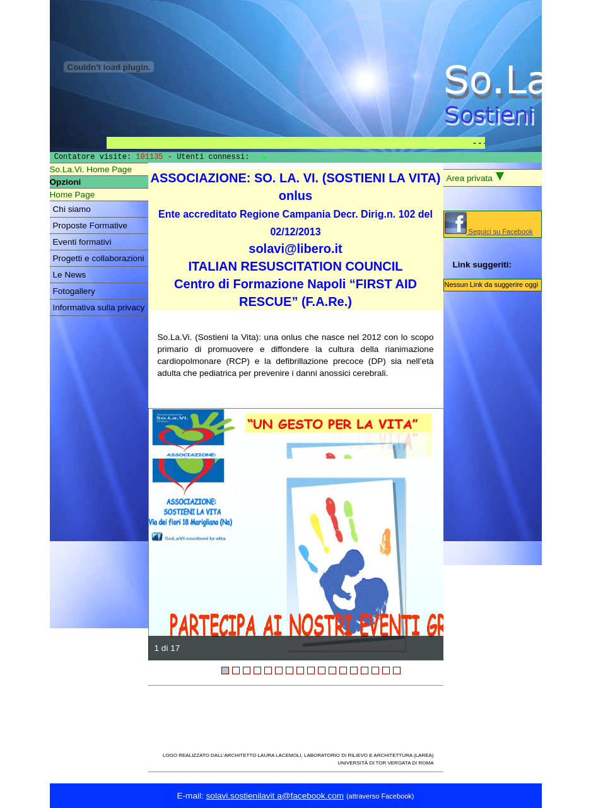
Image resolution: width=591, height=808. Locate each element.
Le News (69, 274)
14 (364, 670)
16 (386, 670)
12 (343, 670)
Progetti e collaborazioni (98, 258)
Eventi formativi (82, 242)
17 (397, 670)
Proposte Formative (90, 225)
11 (332, 670)
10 (321, 670)
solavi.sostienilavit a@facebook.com (275, 795)
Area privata (476, 177)
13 (354, 670)
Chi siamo (72, 209)
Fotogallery (74, 291)
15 (375, 670)
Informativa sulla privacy (99, 307)
